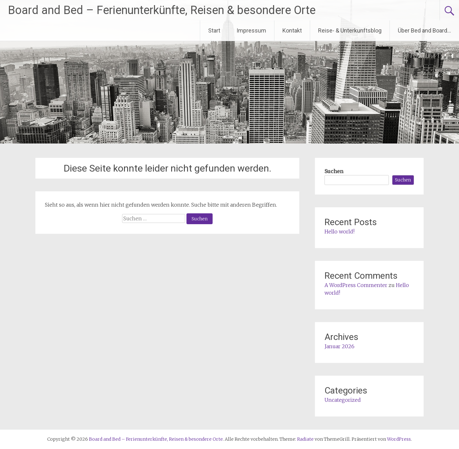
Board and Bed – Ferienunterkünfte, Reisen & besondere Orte (162, 10)
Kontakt (292, 30)
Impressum (251, 30)
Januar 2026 (339, 346)
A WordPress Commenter (355, 285)
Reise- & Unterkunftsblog (350, 30)
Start (214, 30)
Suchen (333, 171)
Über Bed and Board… (424, 30)
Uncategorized (342, 400)
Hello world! (339, 231)
